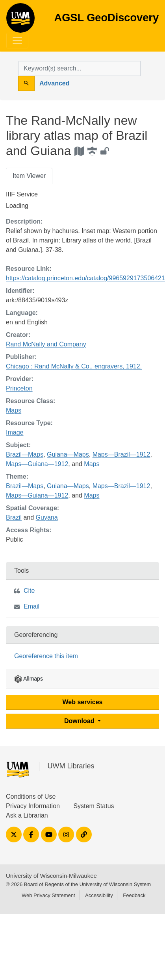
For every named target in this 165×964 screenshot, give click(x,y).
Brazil (14, 517)
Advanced (54, 83)
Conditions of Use (31, 796)
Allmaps (28, 678)
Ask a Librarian (27, 815)
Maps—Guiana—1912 (37, 464)
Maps (13, 410)
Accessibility (99, 895)
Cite (29, 590)
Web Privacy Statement (48, 895)
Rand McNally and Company (46, 344)
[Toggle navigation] (17, 40)
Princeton (19, 388)
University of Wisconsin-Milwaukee (51, 875)
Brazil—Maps (24, 454)
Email (31, 606)
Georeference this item (46, 656)
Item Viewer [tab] (29, 175)
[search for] (80, 68)
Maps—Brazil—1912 (121, 454)
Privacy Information (33, 806)
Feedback (134, 895)
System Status (93, 806)
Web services (83, 702)
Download (80, 721)
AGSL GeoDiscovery (20, 20)
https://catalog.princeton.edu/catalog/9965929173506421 (85, 278)
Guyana (47, 517)
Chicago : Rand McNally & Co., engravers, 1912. (74, 366)
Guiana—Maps (68, 454)
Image (14, 432)
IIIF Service (22, 194)
